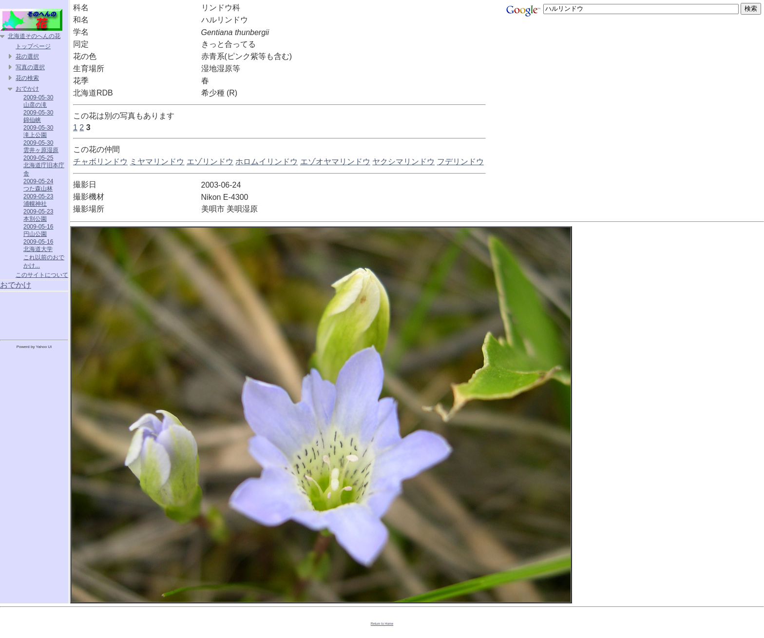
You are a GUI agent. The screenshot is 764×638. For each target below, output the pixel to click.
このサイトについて (42, 274)
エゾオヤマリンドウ (335, 161)
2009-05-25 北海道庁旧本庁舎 (43, 166)
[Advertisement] (34, 314)
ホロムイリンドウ (266, 161)
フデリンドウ (460, 161)
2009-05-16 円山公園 (38, 230)
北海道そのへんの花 (34, 36)
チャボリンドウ (100, 161)
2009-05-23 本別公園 (38, 215)
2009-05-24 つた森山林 (38, 185)
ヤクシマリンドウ (403, 161)
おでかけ (27, 88)
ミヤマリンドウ (157, 161)
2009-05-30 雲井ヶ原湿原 (40, 146)
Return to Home (382, 623)
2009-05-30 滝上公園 (38, 131)
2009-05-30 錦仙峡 (38, 116)
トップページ (33, 46)
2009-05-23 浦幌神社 (38, 200)
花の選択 (27, 56)
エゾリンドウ (210, 161)
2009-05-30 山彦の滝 (38, 101)
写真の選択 (30, 67)
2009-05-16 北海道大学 (38, 245)
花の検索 (27, 78)
